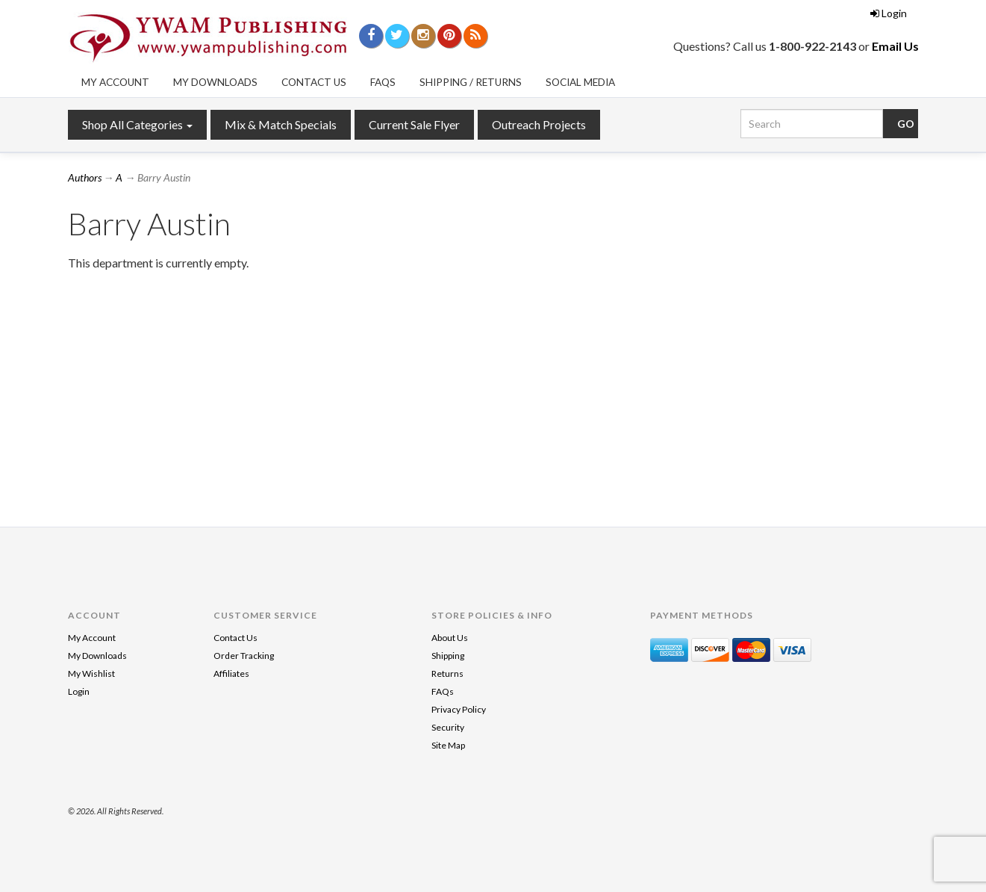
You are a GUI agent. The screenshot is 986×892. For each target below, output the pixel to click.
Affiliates (231, 673)
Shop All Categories (137, 124)
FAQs (383, 82)
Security (447, 727)
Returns (447, 673)
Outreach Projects (539, 124)
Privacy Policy (458, 709)
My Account (115, 82)
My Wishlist (91, 673)
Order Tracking (243, 655)
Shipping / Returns (470, 82)
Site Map (448, 745)
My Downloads (215, 82)
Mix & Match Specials (281, 124)
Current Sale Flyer (414, 124)
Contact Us (313, 82)
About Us (449, 637)
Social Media (580, 82)
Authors (85, 177)
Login (888, 13)
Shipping (447, 655)
